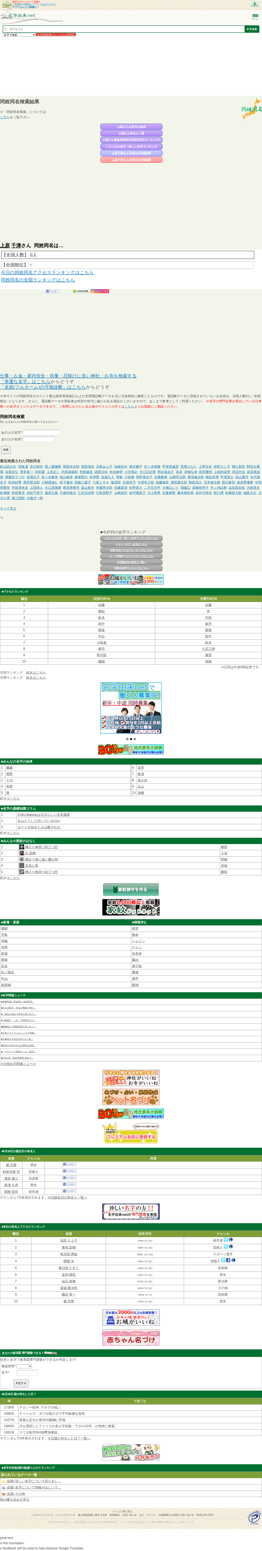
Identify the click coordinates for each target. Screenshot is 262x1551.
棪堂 (135, 928)
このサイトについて (42, 1515)
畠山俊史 (87, 487)
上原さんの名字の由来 (131, 126)
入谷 (224, 853)
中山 (4, 978)
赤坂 (224, 865)
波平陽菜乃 (137, 493)
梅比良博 (212, 477)
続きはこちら (36, 672)
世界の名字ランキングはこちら (131, 568)
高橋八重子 (83, 482)
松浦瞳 (5, 493)
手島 (4, 935)
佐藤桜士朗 (233, 493)
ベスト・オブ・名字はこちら (131, 544)
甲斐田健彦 (170, 466)
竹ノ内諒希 (218, 487)
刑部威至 (86, 472)
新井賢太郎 (31, 482)
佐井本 (137, 953)
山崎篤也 (120, 493)
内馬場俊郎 (69, 472)
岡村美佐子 (144, 477)
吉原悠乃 (129, 482)
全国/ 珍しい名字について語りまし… (31, 1481)
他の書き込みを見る (14, 1499)
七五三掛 (208, 648)
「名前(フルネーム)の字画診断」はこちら (43, 387)
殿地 (135, 985)
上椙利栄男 (222, 472)
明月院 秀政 (68, 1254)
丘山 (141, 786)
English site (204, 1515)
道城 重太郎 (68, 1288)
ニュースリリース (65, 1515)
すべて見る (8, 508)
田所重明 (205, 472)
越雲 (208, 655)
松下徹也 (66, 482)
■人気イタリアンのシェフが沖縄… (18, 1033)
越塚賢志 (81, 477)
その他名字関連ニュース (18, 1064)
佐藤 (101, 605)
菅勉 (119, 477)
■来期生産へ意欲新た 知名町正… (18, 1001)
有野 (9, 786)
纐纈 (101, 661)
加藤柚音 (162, 482)
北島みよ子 (104, 466)
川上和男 (153, 493)
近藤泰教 (168, 493)
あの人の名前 (11, 439)
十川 (9, 780)
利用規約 (115, 1515)
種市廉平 (135, 466)
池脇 (4, 941)
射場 (4, 953)
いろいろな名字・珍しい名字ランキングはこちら (131, 538)
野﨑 (224, 859)
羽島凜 (23, 466)
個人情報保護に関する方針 (92, 1515)
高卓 (179, 472)
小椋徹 (129, 477)
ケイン (137, 947)
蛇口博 (219, 493)
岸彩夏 (40, 472)
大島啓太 (253, 487)
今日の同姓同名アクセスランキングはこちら (47, 272)
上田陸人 (36, 487)
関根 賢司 (11, 1192)
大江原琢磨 (53, 487)
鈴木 (101, 617)
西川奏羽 (228, 482)
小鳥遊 (101, 642)
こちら (5, 117)
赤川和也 (36, 466)
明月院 (101, 655)
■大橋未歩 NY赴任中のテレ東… (17, 1039)
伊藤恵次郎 (104, 487)
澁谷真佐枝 (236, 487)
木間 (4, 947)
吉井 (141, 767)
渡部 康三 (11, 1178)
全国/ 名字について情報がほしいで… (31, 1487)
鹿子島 (137, 966)
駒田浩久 (195, 482)
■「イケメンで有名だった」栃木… (18, 1051)
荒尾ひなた (189, 466)
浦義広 (185, 487)
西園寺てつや (15, 477)
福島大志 (249, 493)
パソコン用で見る (122, 1511)
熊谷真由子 (166, 472)
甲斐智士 (227, 477)
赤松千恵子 (35, 493)
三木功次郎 (86, 493)
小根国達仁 (50, 482)
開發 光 (68, 1261)
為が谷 (142, 780)
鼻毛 (101, 648)
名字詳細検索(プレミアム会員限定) (56, 34)
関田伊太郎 (71, 466)
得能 (208, 661)
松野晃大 (135, 487)
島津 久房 (11, 1185)
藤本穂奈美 (185, 493)
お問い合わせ (129, 1515)
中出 (101, 636)
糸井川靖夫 (203, 493)
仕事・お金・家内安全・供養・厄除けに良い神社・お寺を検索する (68, 375)
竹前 (208, 617)
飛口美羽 (238, 466)
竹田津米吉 (20, 487)
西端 (4, 959)
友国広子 (33, 477)
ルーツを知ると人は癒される (39, 827)
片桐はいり (170, 487)
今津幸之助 (146, 482)
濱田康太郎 (179, 482)
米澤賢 (94, 477)
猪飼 (4, 928)
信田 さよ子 (68, 1240)
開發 (101, 630)
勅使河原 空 (11, 1171)
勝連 (135, 972)
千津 (16, 245)
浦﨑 (141, 793)
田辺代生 (238, 472)
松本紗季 (14, 482)
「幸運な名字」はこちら (25, 381)
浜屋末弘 (11, 472)
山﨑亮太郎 (177, 477)
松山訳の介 (8, 466)
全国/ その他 (13, 1494)
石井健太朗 (212, 482)
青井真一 (26, 472)
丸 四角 (30, 853)
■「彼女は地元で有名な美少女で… (18, 1014)
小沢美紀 (131, 472)
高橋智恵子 (200, 487)
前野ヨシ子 (222, 466)
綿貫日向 (101, 472)
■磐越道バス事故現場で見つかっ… (18, 1026)
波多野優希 (245, 482)
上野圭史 (205, 466)
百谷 (4, 966)
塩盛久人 (107, 477)
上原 (5, 245)
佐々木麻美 (50, 477)
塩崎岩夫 (120, 466)
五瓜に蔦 (31, 865)
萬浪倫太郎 (195, 477)
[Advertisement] (123, 66)
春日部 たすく (69, 1268)
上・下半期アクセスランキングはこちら (131, 556)
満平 (135, 978)
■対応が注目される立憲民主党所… (18, 1045)
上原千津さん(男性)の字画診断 (131, 153)
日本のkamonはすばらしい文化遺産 (44, 814)
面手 (208, 624)
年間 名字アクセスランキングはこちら (131, 550)
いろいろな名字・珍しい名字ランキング (131, 146)
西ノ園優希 (53, 466)
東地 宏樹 (69, 1247)
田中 (101, 624)
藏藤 (9, 767)
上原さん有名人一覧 (131, 133)
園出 (135, 959)
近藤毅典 (160, 477)
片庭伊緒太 (68, 493)
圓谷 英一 (69, 1294)
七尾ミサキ (101, 482)
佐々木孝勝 (152, 466)
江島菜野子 (104, 493)
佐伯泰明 (116, 472)
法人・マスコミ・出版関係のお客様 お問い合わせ (166, 1515)
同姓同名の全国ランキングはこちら (38, 279)
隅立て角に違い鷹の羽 (41, 859)
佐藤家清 (120, 487)
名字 (4, 1372)
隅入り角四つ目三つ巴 (41, 847)
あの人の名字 (11, 432)
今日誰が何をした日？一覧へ (69, 1438)
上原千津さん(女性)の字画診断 (131, 159)
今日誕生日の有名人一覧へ (131, 562)
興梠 (101, 611)
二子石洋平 (152, 487)
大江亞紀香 (147, 472)
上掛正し (53, 472)
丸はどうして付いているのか (39, 821)
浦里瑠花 (87, 466)
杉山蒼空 (241, 477)
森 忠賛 (11, 1165)
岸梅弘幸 (190, 472)
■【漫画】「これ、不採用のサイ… (18, 1020)
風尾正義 (51, 493)
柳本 (135, 935)
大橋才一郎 (35, 498)
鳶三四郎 (18, 498)
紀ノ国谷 (7, 972)
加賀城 (6, 985)
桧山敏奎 (66, 477)
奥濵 (141, 774)
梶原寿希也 (71, 487)
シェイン (138, 941)
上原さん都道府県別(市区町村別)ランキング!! (131, 139)
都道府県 (8, 1366)
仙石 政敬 (69, 1281)
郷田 (224, 847)
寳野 (9, 774)
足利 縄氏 (69, 1274)
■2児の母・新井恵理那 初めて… (17, 1058)
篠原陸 (116, 482)
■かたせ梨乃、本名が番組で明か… (18, 1008)
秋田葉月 (18, 493)
